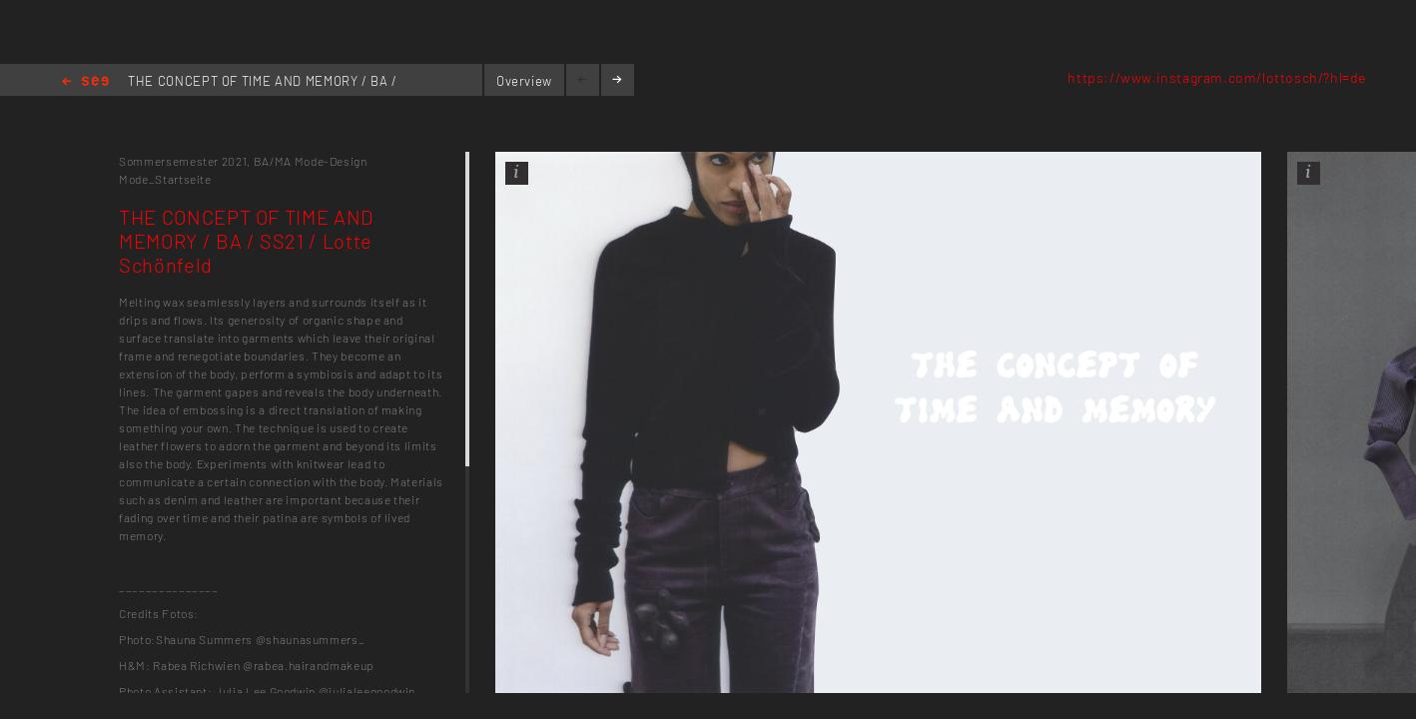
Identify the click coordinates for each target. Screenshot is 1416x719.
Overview (524, 81)
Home (85, 82)
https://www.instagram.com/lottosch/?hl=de (1216, 77)
